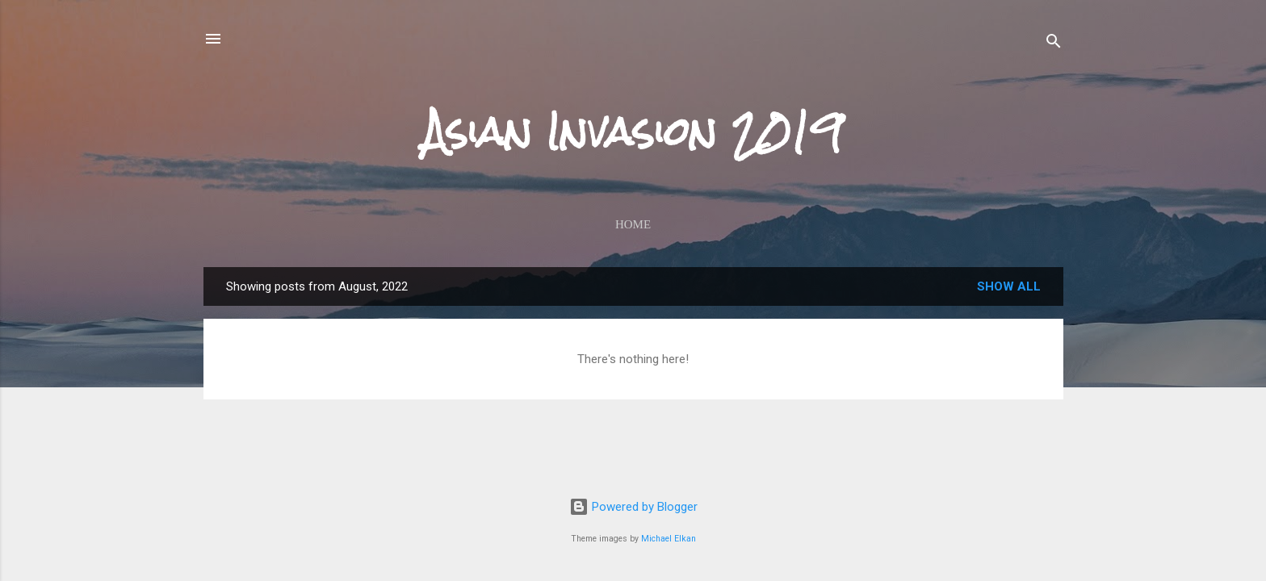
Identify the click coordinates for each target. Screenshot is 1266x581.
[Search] (1053, 44)
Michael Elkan (668, 538)
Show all (1009, 286)
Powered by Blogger (633, 506)
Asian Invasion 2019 (633, 131)
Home (633, 224)
